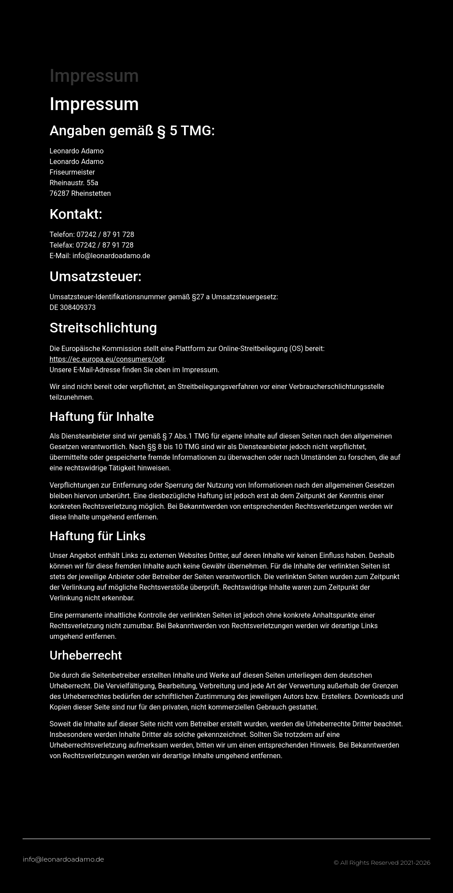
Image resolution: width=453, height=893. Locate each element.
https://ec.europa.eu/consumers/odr (107, 359)
